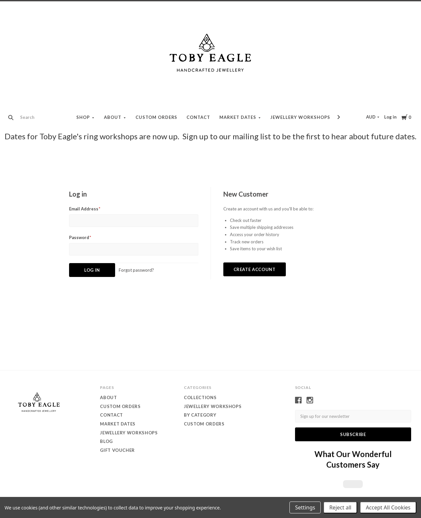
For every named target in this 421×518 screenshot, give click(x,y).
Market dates (237, 117)
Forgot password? (136, 270)
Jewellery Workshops (300, 117)
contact (198, 117)
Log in (390, 117)
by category (200, 415)
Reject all (340, 507)
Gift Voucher (117, 450)
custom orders (204, 423)
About (112, 117)
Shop (83, 117)
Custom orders (157, 117)
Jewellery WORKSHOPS (212, 406)
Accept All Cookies (388, 507)
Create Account (255, 269)
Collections (200, 397)
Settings (305, 507)
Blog (106, 441)
